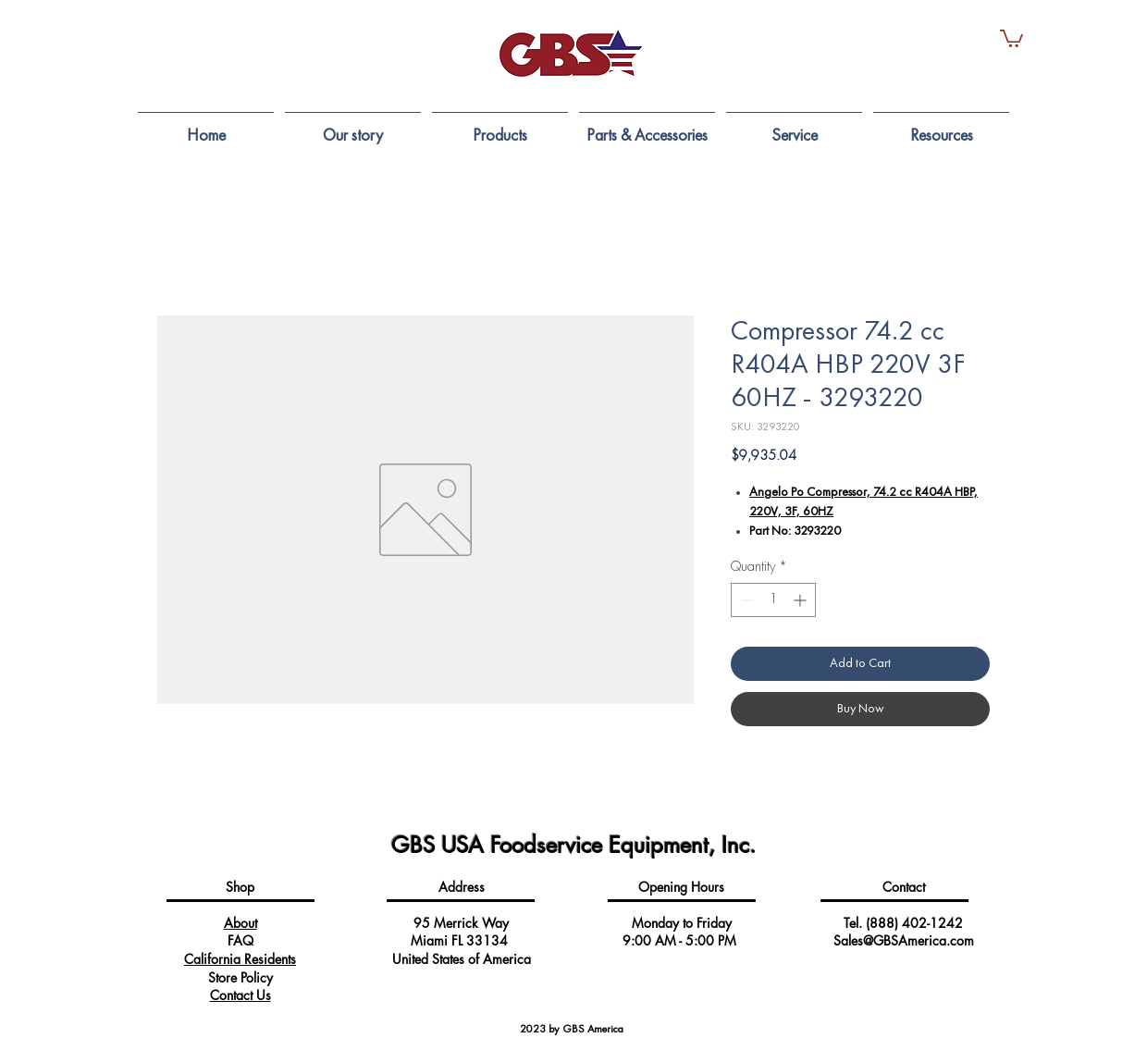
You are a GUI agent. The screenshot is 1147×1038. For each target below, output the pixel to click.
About (240, 923)
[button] (1011, 37)
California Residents (240, 959)
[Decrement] (745, 600)
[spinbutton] (773, 600)
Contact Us (240, 995)
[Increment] (801, 600)
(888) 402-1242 (914, 923)
